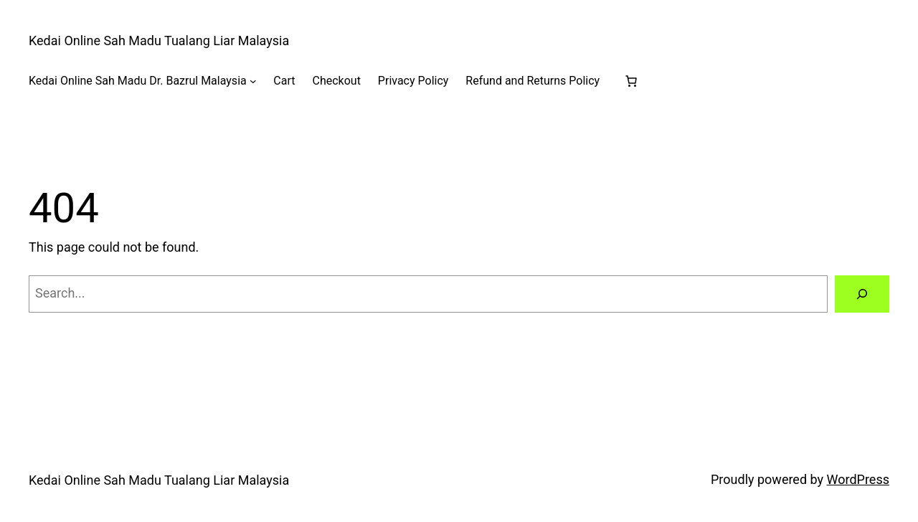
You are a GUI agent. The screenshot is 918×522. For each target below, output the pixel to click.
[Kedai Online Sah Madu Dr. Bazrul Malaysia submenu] (253, 81)
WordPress (858, 479)
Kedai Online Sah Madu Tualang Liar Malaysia (159, 40)
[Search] (862, 294)
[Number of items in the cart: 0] (631, 81)
